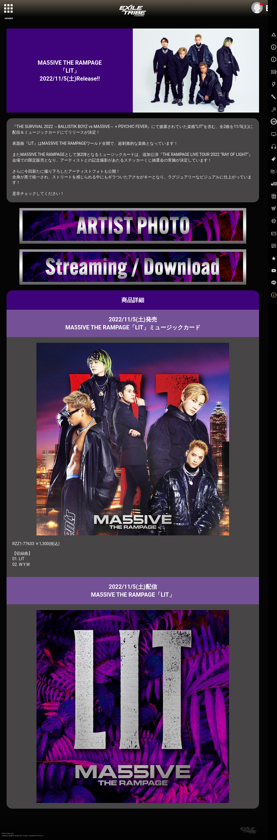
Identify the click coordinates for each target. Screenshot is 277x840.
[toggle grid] (8, 8)
